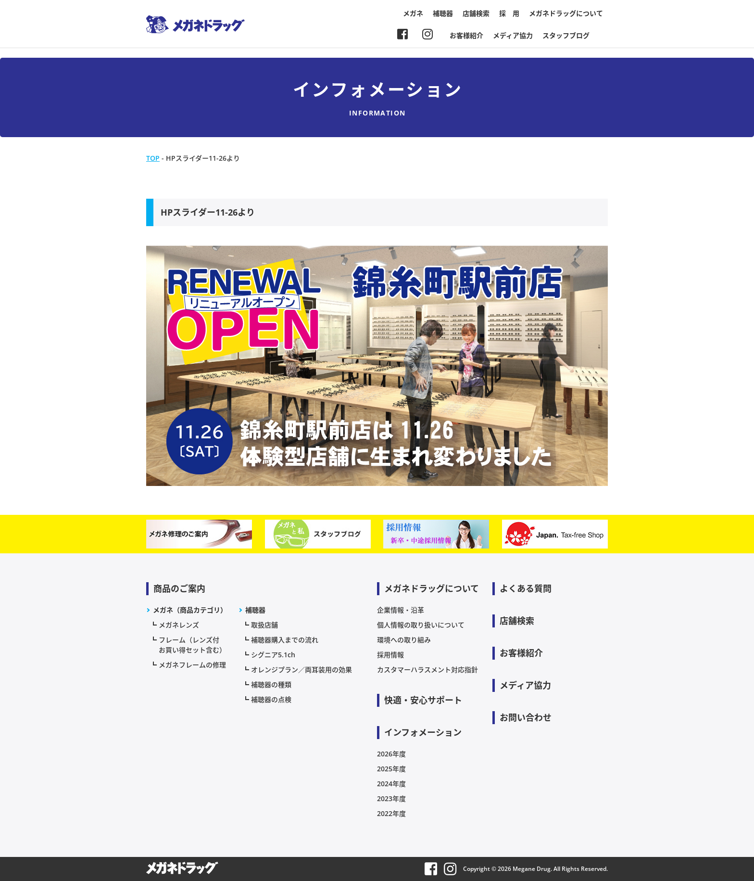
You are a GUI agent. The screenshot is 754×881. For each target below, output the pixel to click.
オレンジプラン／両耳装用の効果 (301, 669)
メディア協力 (513, 35)
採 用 (509, 13)
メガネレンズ (179, 624)
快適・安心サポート (423, 700)
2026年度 (391, 753)
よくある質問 (526, 588)
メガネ (413, 13)
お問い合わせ (526, 717)
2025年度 (391, 768)
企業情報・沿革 (400, 609)
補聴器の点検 (271, 699)
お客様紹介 (466, 35)
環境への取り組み (404, 639)
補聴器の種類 (271, 684)
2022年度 (391, 813)
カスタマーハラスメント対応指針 (427, 669)
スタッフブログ (566, 35)
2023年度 (391, 798)
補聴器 (443, 13)
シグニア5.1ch (273, 654)
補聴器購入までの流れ (284, 639)
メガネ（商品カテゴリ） (190, 609)
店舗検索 (476, 13)
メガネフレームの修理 (192, 664)
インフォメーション (423, 732)
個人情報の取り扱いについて (421, 624)
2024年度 (391, 783)
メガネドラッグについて (566, 13)
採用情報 (390, 654)
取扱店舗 (264, 624)
